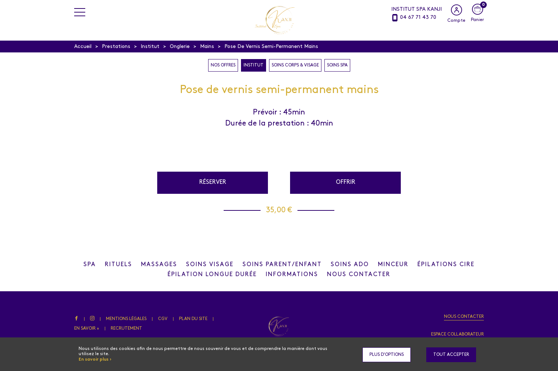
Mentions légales (126, 319)
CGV (163, 319)
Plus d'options (386, 355)
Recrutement (126, 328)
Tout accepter (451, 355)
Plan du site (193, 319)
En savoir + (86, 328)
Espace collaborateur (457, 334)
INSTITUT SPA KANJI (416, 9)
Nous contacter (464, 317)
